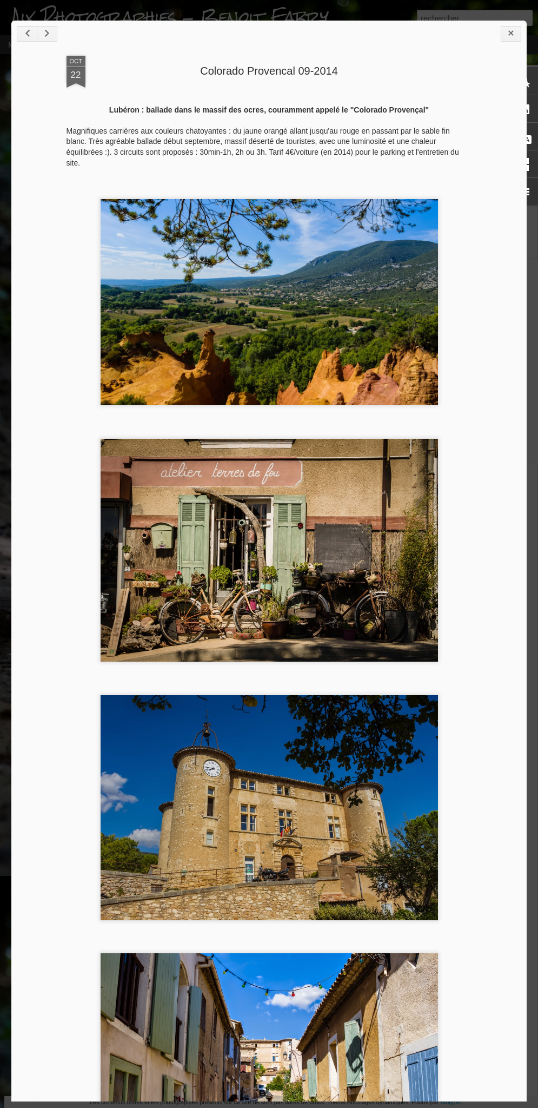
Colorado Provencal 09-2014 (269, 71)
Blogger (450, 1102)
